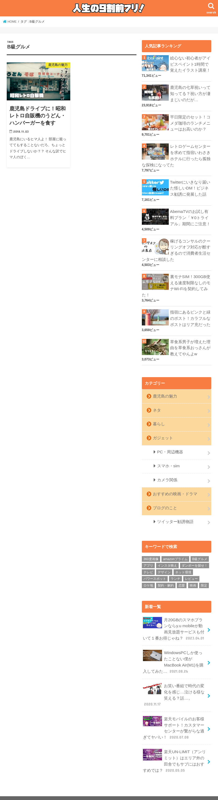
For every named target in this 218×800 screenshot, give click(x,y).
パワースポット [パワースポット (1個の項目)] (154, 570)
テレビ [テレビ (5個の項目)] (148, 563)
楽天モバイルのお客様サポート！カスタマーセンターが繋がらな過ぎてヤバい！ (173, 716)
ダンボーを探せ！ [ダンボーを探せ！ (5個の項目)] (195, 557)
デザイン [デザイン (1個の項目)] (164, 563)
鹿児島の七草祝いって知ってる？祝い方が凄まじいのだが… (190, 93)
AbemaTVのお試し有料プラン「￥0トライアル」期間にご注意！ (190, 215)
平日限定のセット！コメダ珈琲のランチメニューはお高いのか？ (190, 122)
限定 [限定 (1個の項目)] (204, 576)
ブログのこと (165, 499)
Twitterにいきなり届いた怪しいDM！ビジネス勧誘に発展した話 (190, 186)
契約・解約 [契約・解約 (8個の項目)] (166, 576)
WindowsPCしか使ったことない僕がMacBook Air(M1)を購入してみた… (174, 652)
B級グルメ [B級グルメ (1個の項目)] (199, 550)
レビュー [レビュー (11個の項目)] (191, 570)
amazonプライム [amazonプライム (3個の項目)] (175, 550)
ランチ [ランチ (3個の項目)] (175, 570)
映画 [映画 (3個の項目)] (193, 576)
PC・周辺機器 (170, 445)
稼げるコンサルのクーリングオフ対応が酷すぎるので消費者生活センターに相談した (176, 247)
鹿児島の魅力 (165, 390)
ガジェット (163, 431)
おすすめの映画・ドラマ (175, 486)
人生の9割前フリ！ (161, 792)
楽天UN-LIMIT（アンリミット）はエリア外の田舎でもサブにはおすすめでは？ (174, 748)
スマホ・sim (168, 459)
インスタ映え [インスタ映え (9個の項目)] (167, 557)
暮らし (159, 418)
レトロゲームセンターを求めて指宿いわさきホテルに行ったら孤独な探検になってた (176, 154)
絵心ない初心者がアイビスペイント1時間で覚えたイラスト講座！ (190, 64)
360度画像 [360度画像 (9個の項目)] (151, 550)
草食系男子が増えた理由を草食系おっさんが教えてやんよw (190, 343)
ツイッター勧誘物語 (175, 513)
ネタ (157, 404)
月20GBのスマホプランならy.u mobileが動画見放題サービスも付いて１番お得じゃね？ (174, 620)
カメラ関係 (167, 472)
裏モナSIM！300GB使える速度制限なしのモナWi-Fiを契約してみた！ (176, 282)
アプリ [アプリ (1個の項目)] (148, 557)
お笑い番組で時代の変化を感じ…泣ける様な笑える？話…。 (173, 684)
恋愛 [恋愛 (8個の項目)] (181, 576)
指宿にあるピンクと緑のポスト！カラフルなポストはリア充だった (190, 314)
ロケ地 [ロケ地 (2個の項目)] (148, 576)
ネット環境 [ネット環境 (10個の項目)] (183, 563)
